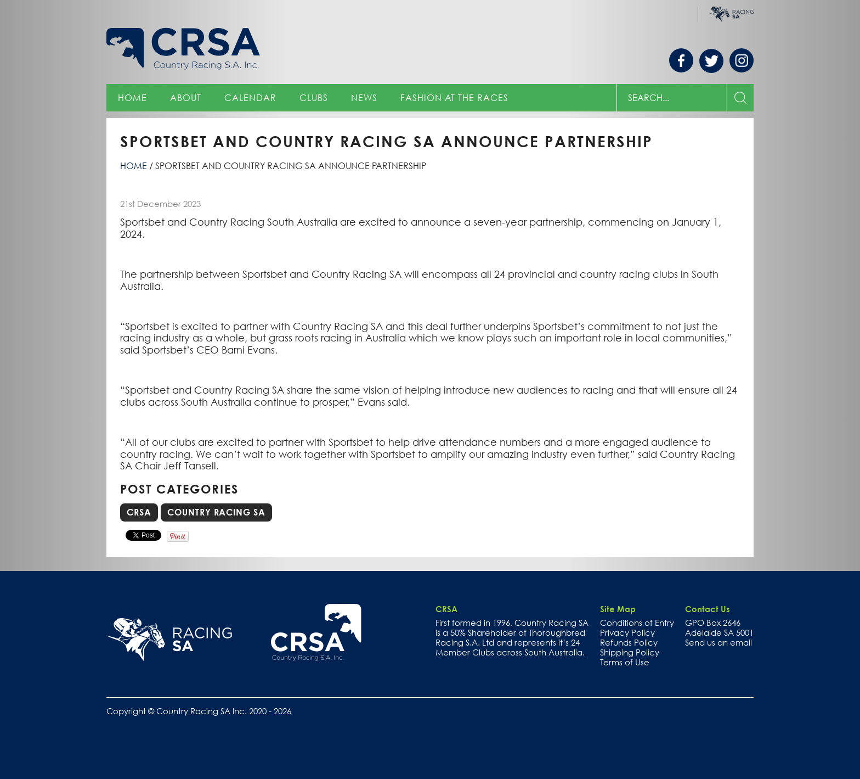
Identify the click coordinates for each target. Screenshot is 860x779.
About (185, 97)
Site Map (618, 609)
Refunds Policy (629, 642)
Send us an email (718, 642)
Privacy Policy (627, 632)
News (364, 97)
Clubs (313, 97)
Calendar (250, 97)
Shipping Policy (629, 652)
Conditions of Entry (637, 622)
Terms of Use (624, 662)
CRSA (139, 512)
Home (132, 97)
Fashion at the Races (454, 97)
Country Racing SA (216, 512)
